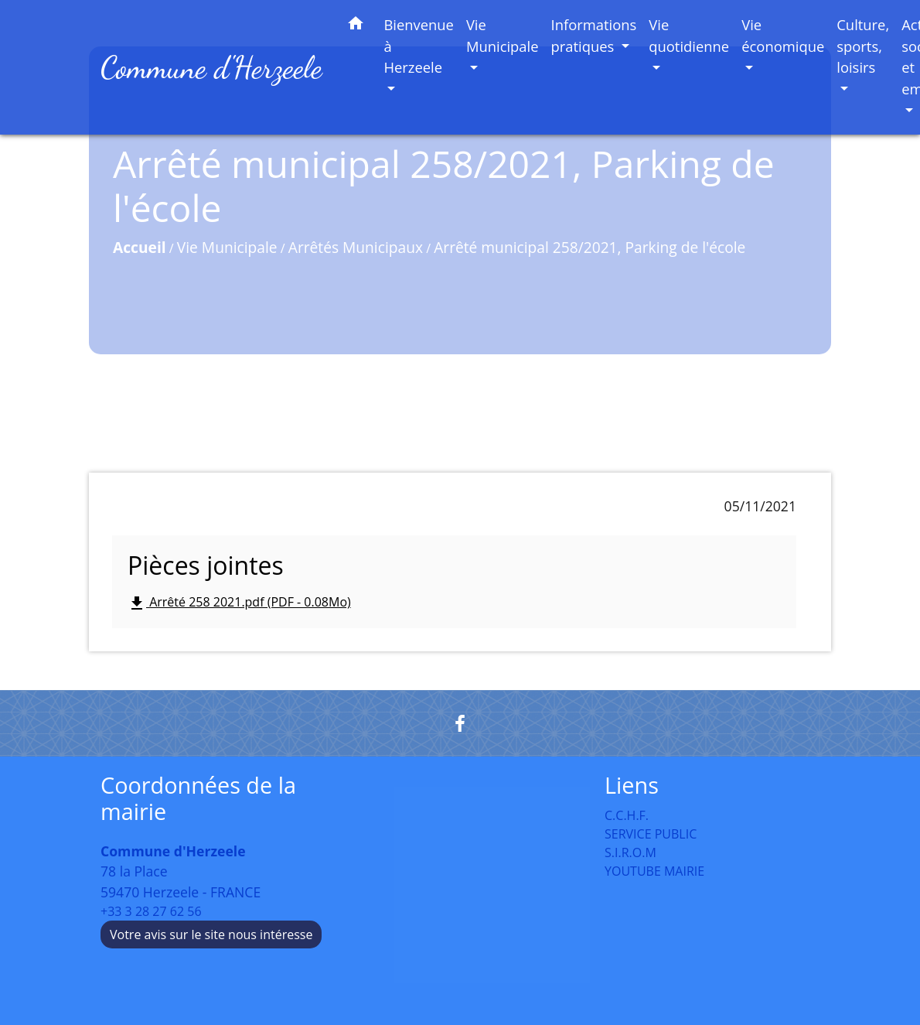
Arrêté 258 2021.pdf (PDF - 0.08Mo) (239, 603)
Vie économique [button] (782, 35)
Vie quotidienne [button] (689, 35)
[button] (355, 26)
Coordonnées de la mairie (198, 798)
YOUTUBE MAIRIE (654, 871)
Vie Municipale (227, 247)
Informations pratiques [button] (594, 35)
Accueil (139, 247)
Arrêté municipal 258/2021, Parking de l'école (589, 247)
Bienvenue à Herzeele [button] (418, 46)
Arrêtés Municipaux (355, 247)
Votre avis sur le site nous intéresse (211, 934)
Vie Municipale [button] (502, 35)
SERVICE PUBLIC (651, 833)
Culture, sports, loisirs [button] (863, 46)
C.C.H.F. (627, 815)
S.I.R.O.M (630, 852)
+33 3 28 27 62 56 (151, 911)
